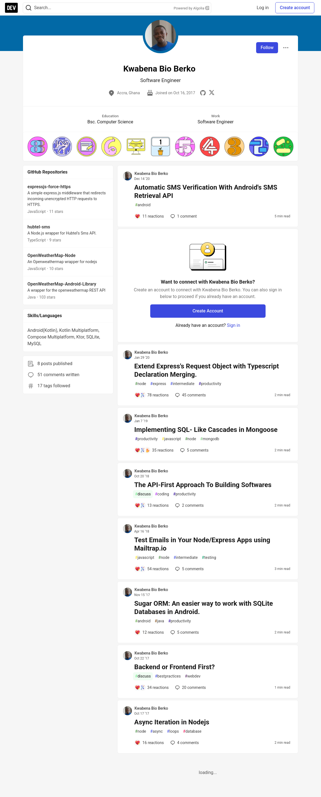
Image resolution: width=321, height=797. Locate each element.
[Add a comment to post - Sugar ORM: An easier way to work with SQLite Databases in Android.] (149, 632)
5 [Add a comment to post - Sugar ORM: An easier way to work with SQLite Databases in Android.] (184, 632)
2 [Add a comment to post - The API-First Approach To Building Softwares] (188, 505)
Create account (295, 7)
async (156, 731)
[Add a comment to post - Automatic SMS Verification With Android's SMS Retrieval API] (149, 216)
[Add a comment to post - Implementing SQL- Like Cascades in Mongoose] (154, 450)
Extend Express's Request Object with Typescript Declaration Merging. (206, 370)
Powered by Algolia (191, 8)
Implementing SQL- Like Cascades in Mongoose (205, 430)
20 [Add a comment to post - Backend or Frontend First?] (190, 687)
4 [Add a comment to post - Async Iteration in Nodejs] (184, 742)
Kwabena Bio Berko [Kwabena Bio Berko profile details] (151, 173)
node (140, 384)
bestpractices (168, 676)
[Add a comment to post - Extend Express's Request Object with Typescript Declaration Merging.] (151, 395)
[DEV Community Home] (11, 7)
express (158, 384)
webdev (192, 676)
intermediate (182, 384)
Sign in (233, 325)
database (192, 731)
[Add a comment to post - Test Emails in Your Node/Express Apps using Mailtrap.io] (151, 569)
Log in (263, 7)
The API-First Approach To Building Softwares (202, 485)
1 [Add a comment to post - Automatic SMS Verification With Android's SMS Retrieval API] (183, 216)
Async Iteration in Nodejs (171, 722)
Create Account (207, 311)
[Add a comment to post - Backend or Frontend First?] (151, 687)
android (143, 205)
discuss (143, 494)
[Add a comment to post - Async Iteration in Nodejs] (149, 743)
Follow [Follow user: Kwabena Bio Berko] (267, 47)
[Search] (28, 8)
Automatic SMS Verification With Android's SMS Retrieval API (205, 192)
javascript (171, 439)
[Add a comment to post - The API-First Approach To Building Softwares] (151, 505)
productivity (210, 384)
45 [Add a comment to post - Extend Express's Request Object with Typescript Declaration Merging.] (190, 395)
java (159, 621)
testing (209, 558)
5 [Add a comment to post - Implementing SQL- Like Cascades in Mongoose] (193, 450)
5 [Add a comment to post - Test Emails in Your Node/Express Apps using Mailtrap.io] (188, 569)
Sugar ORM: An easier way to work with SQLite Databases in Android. (203, 608)
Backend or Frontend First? (174, 667)
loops (173, 731)
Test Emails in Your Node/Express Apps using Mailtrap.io (202, 544)
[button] (37, 146)
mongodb (209, 439)
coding (162, 494)
